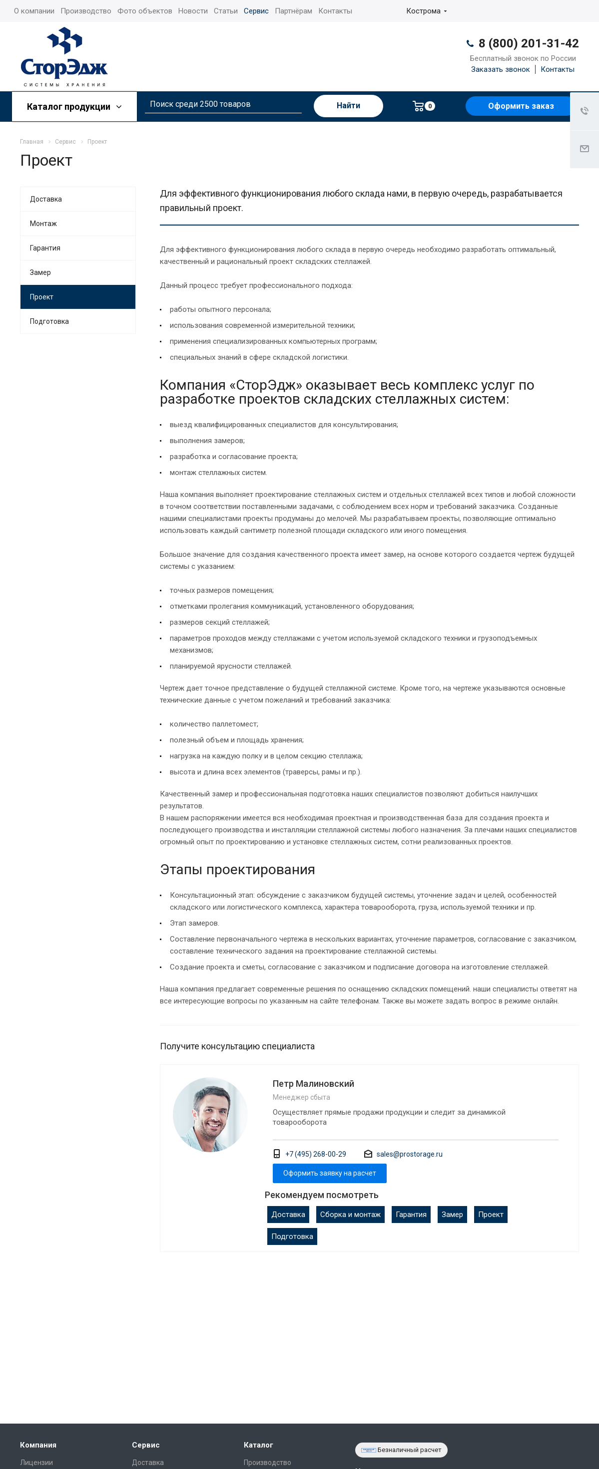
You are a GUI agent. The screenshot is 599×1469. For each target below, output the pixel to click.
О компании (34, 10)
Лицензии (36, 1463)
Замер (452, 1214)
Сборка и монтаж (350, 1214)
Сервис (256, 10)
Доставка (288, 1214)
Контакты (335, 10)
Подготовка (292, 1236)
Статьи (226, 10)
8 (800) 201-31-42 (529, 43)
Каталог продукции (74, 106)
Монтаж (43, 224)
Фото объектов (144, 10)
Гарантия (411, 1214)
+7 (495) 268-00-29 (315, 1154)
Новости (193, 10)
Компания (38, 1445)
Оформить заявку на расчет (329, 1173)
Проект (491, 1214)
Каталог (258, 1445)
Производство (85, 10)
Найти (348, 105)
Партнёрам (293, 10)
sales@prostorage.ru (410, 1154)
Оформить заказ (521, 106)
